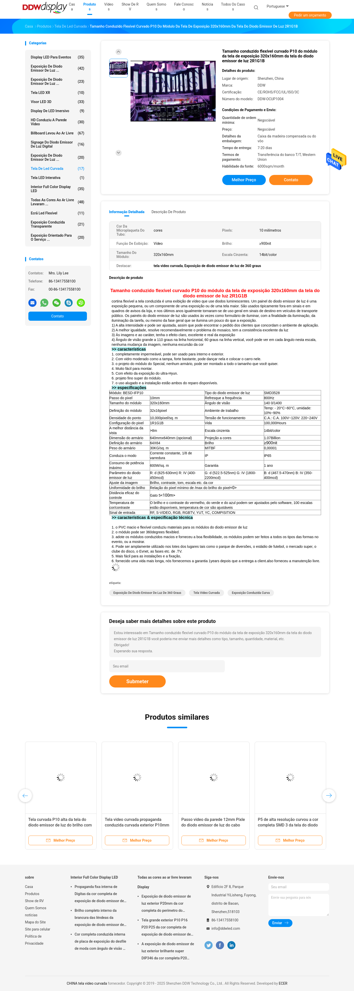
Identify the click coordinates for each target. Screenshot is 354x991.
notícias (31, 915)
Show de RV (34, 901)
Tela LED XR (57, 92)
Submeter (137, 681)
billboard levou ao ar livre (57, 133)
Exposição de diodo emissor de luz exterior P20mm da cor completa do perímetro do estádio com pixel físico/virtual (166, 904)
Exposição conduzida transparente (57, 224)
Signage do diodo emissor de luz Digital (57, 144)
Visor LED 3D (57, 101)
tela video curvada (206, 593)
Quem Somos (35, 908)
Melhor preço (244, 179)
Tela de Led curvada (57, 168)
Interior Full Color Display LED (57, 189)
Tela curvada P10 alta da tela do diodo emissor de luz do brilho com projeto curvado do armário (60, 825)
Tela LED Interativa (57, 177)
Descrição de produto (169, 212)
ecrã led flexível (57, 213)
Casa (29, 887)
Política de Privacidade (34, 939)
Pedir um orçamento (310, 15)
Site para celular (37, 929)
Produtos (32, 894)
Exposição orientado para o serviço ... (57, 237)
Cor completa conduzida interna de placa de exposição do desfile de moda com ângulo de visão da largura (101, 942)
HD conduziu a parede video (57, 122)
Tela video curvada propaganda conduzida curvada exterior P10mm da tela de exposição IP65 (137, 825)
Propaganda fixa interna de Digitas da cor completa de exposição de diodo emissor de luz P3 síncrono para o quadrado (100, 894)
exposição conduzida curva (251, 593)
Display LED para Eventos (57, 57)
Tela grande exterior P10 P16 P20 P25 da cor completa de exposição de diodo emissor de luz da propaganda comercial (166, 928)
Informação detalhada (126, 212)
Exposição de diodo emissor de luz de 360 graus (147, 593)
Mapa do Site (35, 922)
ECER (283, 983)
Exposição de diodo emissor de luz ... (57, 68)
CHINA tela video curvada (87, 983)
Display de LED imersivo (57, 110)
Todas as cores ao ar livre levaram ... (57, 202)
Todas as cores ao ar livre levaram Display (165, 882)
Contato (57, 316)
